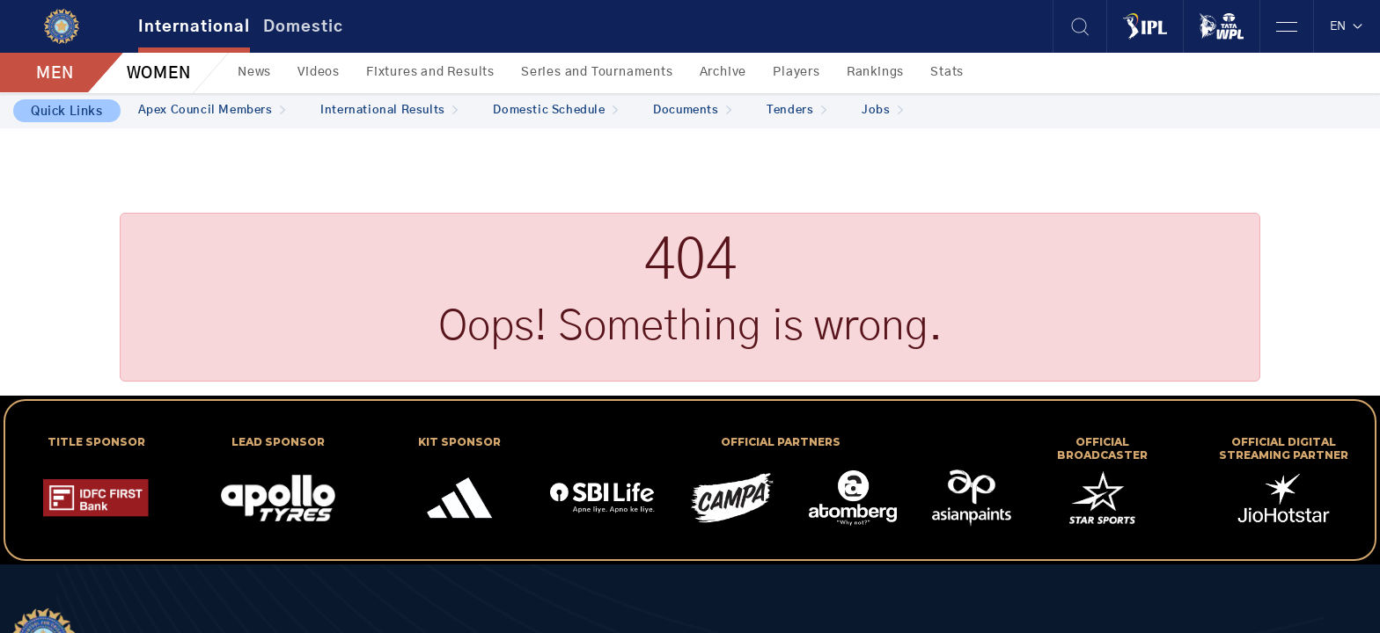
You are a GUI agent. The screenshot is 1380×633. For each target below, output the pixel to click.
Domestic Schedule (555, 110)
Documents (692, 110)
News (254, 72)
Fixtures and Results (430, 72)
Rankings (875, 72)
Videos (318, 72)
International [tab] (194, 27)
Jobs (882, 110)
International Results (389, 110)
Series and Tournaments (597, 72)
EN (1347, 26)
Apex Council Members (212, 110)
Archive (723, 72)
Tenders (796, 110)
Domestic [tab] (303, 27)
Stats (947, 72)
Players (796, 72)
